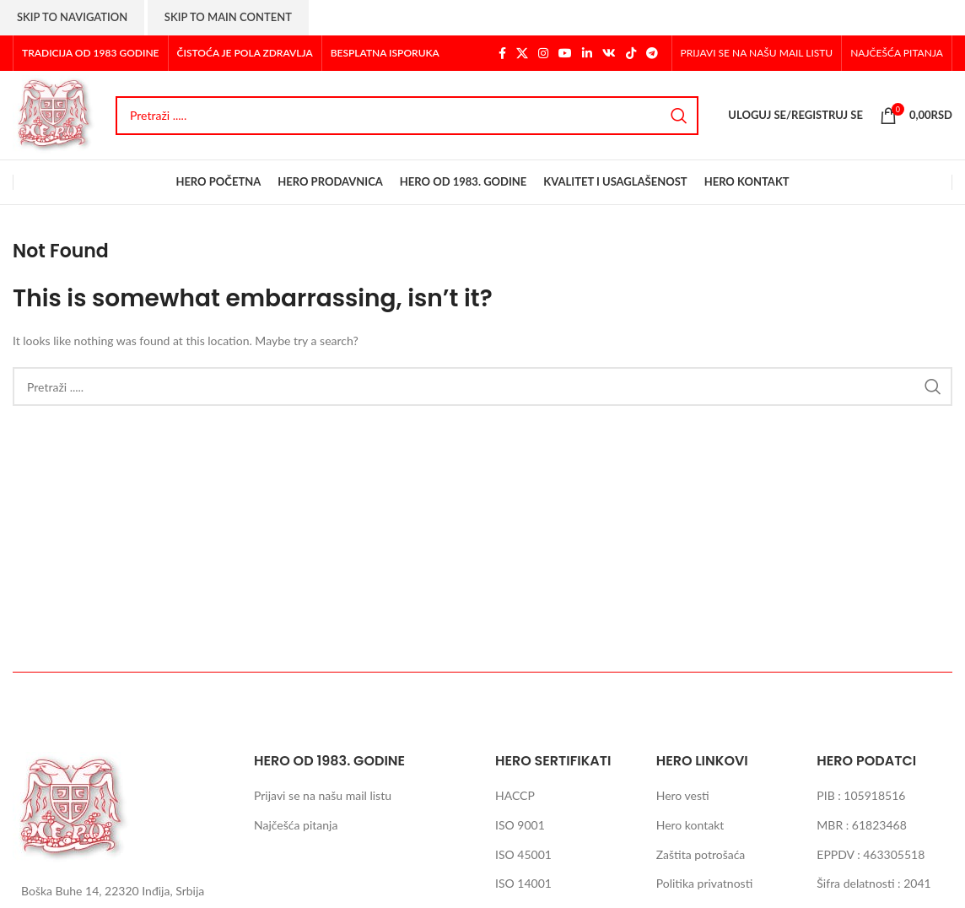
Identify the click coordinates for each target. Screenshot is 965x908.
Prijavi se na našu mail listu (322, 795)
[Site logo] (56, 113)
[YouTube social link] (565, 53)
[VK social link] (609, 53)
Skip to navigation (72, 17)
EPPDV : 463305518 (871, 854)
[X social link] (522, 53)
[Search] (407, 115)
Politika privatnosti (704, 883)
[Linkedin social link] (587, 53)
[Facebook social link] (502, 53)
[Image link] (74, 807)
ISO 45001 (523, 854)
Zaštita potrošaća (701, 854)
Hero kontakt (690, 825)
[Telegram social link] (652, 53)
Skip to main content (228, 17)
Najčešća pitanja (295, 825)
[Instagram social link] (543, 53)
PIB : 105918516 (861, 795)
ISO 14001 (523, 883)
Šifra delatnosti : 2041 (873, 883)
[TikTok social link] (631, 53)
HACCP (515, 795)
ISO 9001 (520, 825)
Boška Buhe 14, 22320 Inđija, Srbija (112, 891)
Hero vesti (682, 795)
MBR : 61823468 (861, 825)
